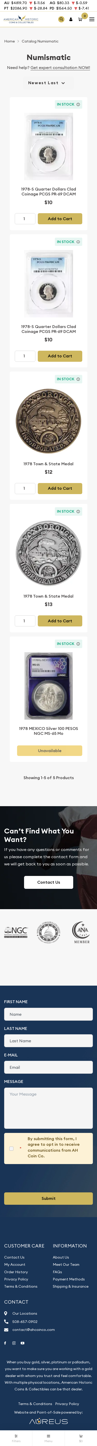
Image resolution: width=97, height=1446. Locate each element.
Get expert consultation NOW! (60, 67)
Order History (16, 1272)
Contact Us (48, 882)
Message (13, 1081)
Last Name (15, 1028)
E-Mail (11, 1055)
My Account (14, 1264)
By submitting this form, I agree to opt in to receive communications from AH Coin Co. (54, 1147)
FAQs (57, 1272)
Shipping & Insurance (70, 1286)
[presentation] (43, 1178)
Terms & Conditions (21, 1286)
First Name (16, 1001)
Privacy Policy (16, 1279)
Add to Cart (60, 218)
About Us (61, 1257)
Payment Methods (69, 1279)
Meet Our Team (66, 1264)
